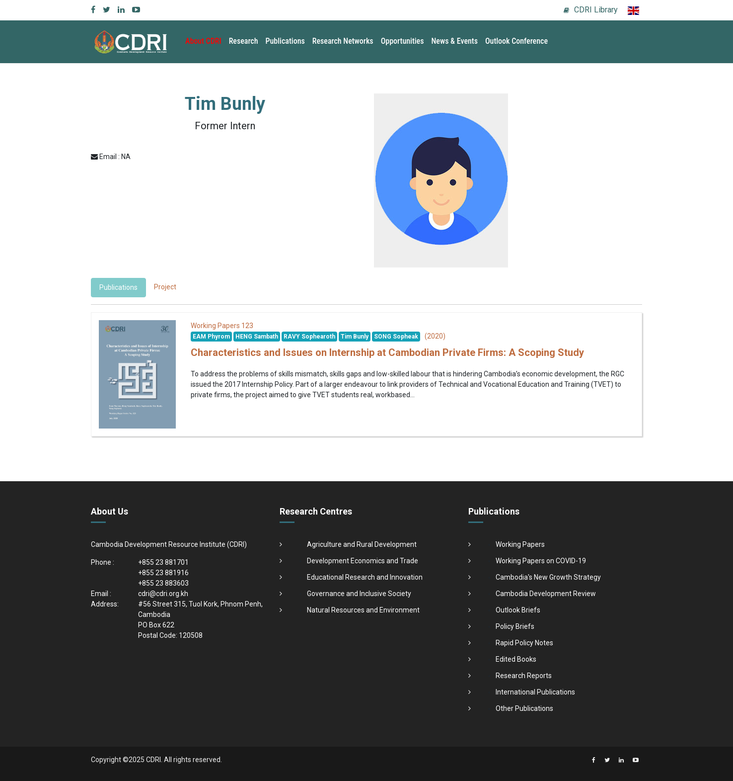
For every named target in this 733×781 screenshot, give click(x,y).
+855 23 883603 (163, 583)
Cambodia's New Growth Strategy (548, 577)
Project (165, 287)
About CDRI (203, 41)
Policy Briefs (515, 626)
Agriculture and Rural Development (362, 544)
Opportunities (402, 41)
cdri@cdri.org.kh (163, 594)
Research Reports (524, 676)
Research (243, 41)
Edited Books (516, 659)
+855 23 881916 (163, 573)
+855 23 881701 (163, 562)
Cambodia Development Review (546, 594)
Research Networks (342, 41)
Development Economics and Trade (362, 561)
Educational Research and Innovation (365, 577)
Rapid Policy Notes (524, 643)
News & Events (454, 41)
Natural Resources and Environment (363, 610)
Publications (285, 41)
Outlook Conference (516, 41)
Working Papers (520, 544)
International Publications (535, 692)
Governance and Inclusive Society (359, 594)
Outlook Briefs (518, 610)
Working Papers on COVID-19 (541, 561)
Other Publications (524, 708)
